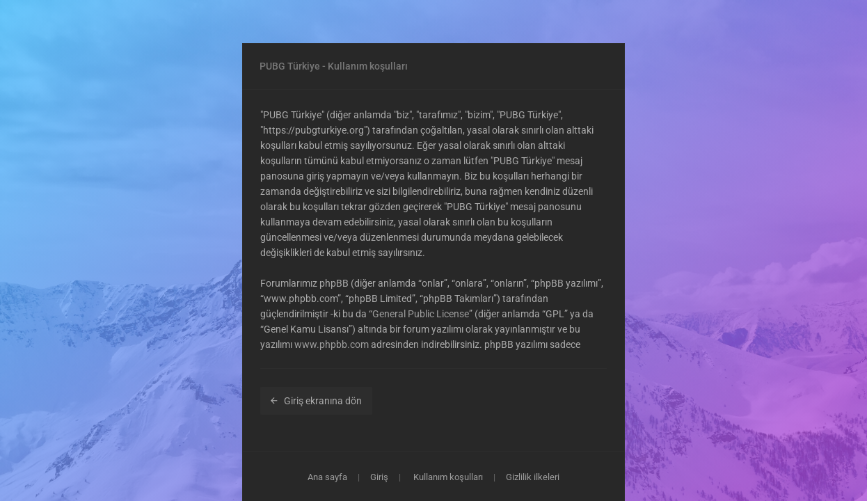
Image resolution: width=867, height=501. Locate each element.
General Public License (420, 313)
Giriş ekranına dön (316, 400)
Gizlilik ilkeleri (532, 477)
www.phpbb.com (331, 344)
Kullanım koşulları (448, 477)
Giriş (379, 477)
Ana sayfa (327, 477)
